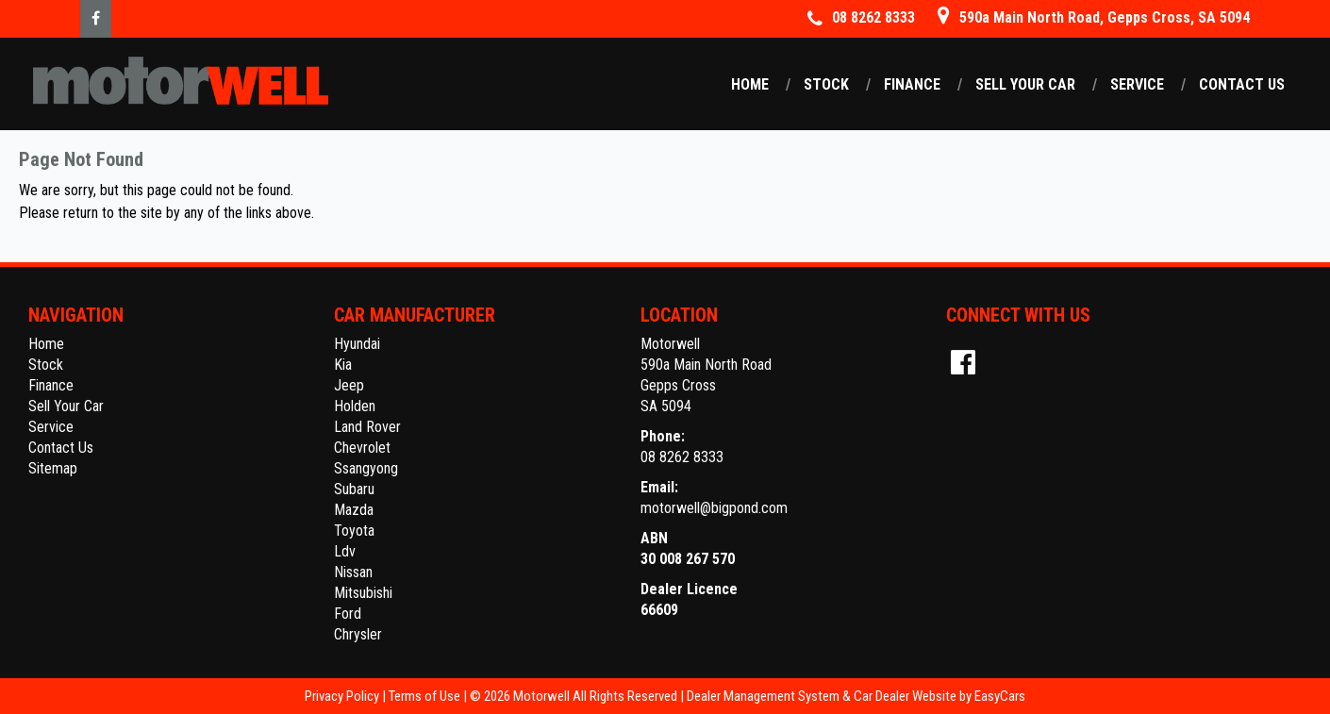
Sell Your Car (1025, 84)
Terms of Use (426, 696)
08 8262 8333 (681, 457)
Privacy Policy (343, 696)
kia (343, 365)
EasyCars (999, 696)
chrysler (358, 634)
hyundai (357, 344)
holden (354, 406)
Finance (912, 84)
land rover (367, 427)
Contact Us (1242, 84)
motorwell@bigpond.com (714, 508)
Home (750, 84)
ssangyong (366, 468)
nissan (353, 572)
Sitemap (52, 468)
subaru (354, 489)
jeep (349, 385)
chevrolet (362, 448)
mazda (354, 510)
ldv (345, 551)
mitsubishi (363, 593)
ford (347, 614)
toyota (354, 531)
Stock (826, 84)
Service (1137, 84)
